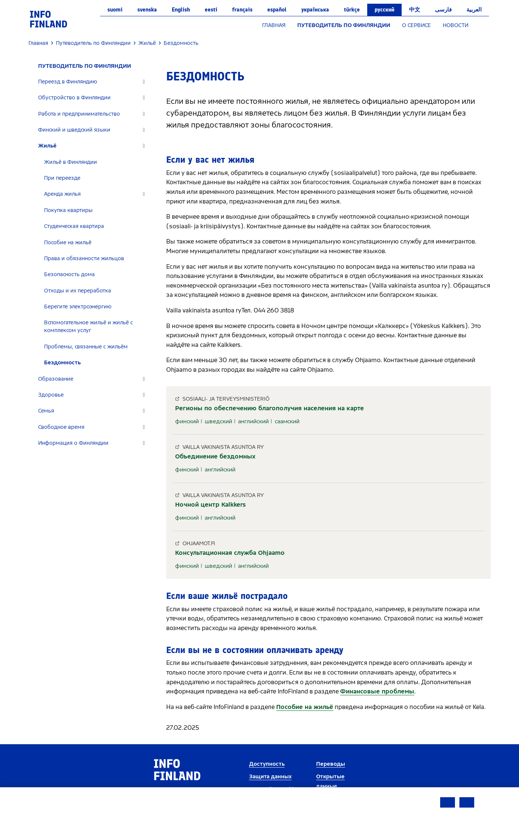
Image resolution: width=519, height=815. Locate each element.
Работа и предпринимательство (79, 114)
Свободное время (61, 427)
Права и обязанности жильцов (84, 258)
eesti (211, 9)
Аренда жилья (62, 194)
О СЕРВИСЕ (416, 25)
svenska (147, 9)
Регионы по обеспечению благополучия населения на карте (269, 408)
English (181, 9)
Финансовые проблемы (377, 691)
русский (384, 9)
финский (187, 421)
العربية (474, 9)
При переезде (62, 178)
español (277, 9)
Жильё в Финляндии (70, 162)
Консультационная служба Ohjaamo (230, 552)
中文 (414, 9)
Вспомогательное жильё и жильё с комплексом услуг (88, 326)
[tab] (94, 82)
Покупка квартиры (68, 210)
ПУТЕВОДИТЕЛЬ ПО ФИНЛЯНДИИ (343, 25)
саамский (287, 421)
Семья (46, 411)
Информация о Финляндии (73, 443)
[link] (48, 18)
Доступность (267, 764)
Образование (55, 379)
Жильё (47, 146)
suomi (115, 9)
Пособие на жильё (67, 242)
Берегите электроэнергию (77, 307)
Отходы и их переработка (77, 291)
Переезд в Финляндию (67, 82)
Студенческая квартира (74, 226)
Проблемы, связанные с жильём (86, 347)
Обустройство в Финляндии (74, 98)
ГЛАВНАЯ (273, 25)
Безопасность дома (69, 274)
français (242, 9)
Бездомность (62, 363)
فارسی (443, 9)
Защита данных (270, 776)
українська (315, 9)
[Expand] (144, 82)
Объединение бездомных (215, 456)
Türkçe (352, 9)
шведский (218, 421)
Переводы (330, 764)
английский (253, 421)
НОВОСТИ (455, 25)
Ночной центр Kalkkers (210, 504)
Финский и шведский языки (74, 130)
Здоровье (51, 395)
